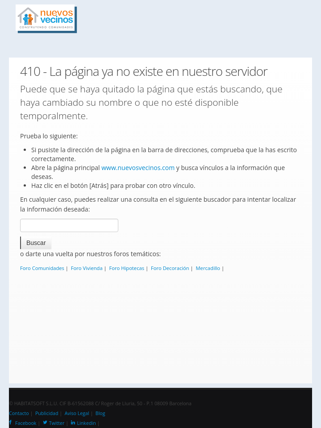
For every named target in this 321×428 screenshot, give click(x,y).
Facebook (22, 423)
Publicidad (46, 413)
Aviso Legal (77, 413)
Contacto (19, 413)
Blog (100, 413)
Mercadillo (208, 268)
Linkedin (83, 423)
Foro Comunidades (42, 268)
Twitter (54, 423)
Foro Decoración (170, 268)
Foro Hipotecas (127, 268)
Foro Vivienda (87, 268)
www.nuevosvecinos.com (138, 167)
